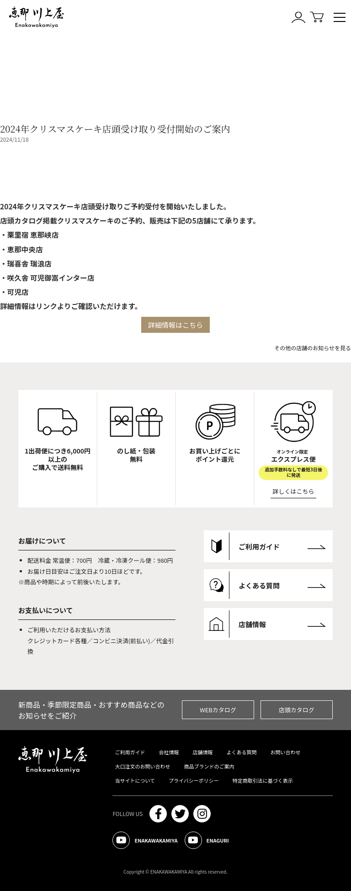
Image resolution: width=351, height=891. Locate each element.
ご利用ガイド (130, 752)
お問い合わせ (285, 752)
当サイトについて (135, 780)
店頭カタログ (296, 709)
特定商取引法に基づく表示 (263, 780)
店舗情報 (202, 752)
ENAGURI (207, 840)
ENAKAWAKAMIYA (144, 840)
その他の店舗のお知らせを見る (312, 348)
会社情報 (169, 752)
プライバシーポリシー (194, 780)
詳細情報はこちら (175, 325)
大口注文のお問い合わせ (142, 766)
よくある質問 (241, 752)
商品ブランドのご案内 (209, 766)
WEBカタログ (218, 709)
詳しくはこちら (293, 491)
